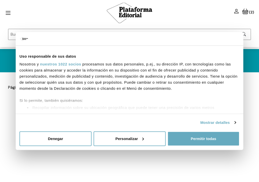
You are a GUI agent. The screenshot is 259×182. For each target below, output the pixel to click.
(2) (248, 12)
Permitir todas (203, 138)
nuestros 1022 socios (60, 64)
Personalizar (129, 138)
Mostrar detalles (215, 122)
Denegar (55, 138)
